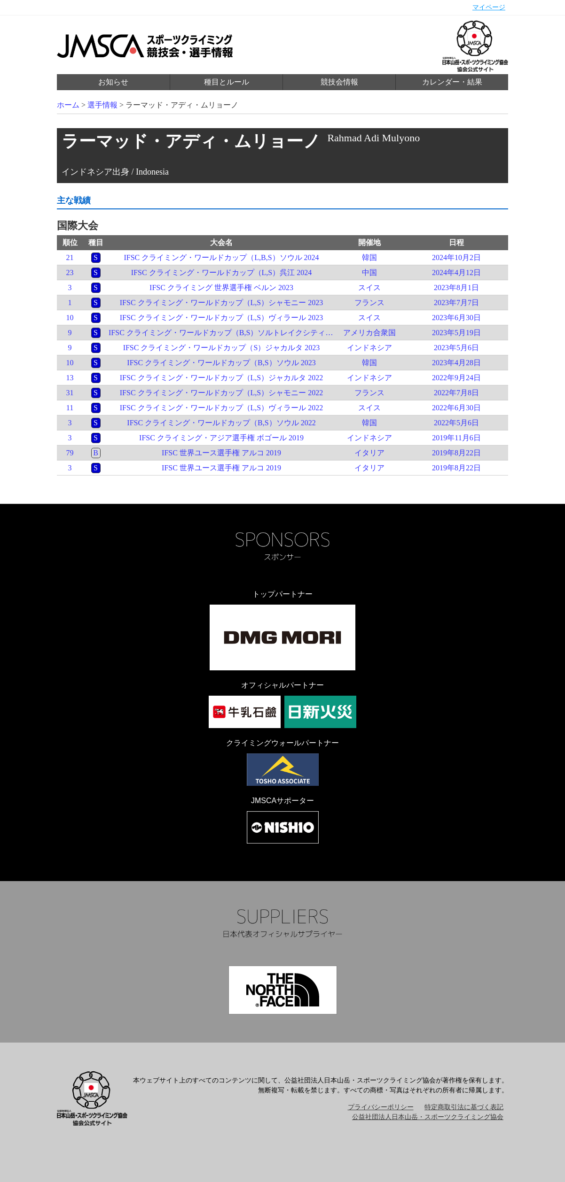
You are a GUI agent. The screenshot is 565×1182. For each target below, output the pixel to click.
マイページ (488, 7)
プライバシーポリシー (381, 1107)
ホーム (68, 105)
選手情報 (102, 105)
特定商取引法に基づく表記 (463, 1107)
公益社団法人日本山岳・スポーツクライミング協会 (427, 1117)
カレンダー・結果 (452, 82)
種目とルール (226, 82)
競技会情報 (339, 82)
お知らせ (113, 82)
